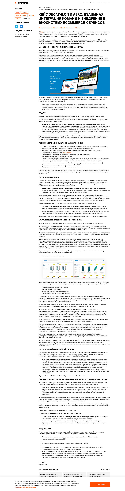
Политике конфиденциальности (25, 487)
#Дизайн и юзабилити (67, 28)
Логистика (31, 15)
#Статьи (56, 28)
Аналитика (24, 12)
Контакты (99, 3)
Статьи (17, 12)
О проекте (106, 3)
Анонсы (18, 18)
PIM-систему (67, 152)
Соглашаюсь (100, 484)
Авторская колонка (21, 15)
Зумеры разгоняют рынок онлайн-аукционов (97, 475)
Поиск (92, 3)
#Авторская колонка (45, 28)
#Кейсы (77, 28)
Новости (86, 3)
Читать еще (105, 469)
